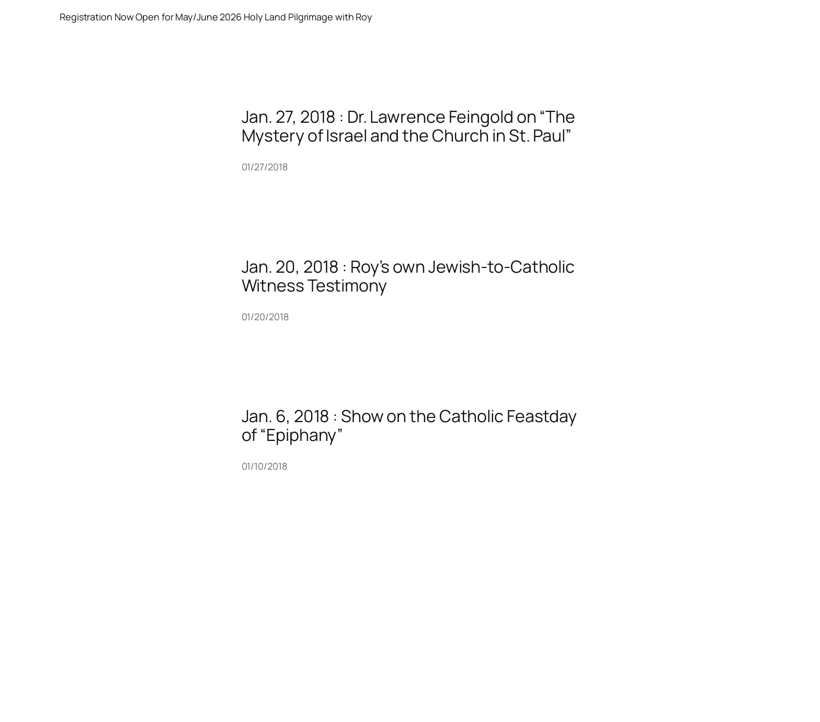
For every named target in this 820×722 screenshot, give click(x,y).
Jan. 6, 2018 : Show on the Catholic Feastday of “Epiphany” (409, 425)
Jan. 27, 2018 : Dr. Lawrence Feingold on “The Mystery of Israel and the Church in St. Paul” (409, 126)
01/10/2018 (264, 466)
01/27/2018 (265, 166)
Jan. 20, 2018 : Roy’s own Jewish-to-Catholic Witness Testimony (408, 276)
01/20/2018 (265, 316)
